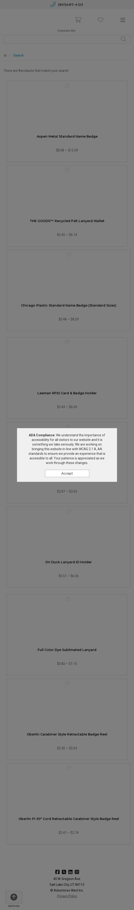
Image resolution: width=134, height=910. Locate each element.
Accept (67, 473)
